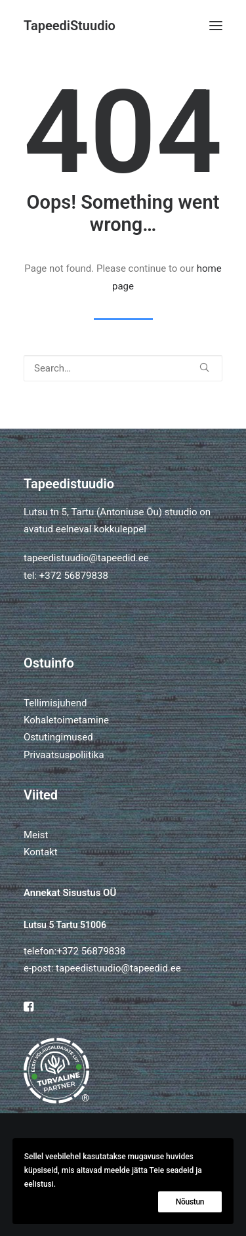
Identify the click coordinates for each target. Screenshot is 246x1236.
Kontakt (41, 852)
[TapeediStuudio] (69, 25)
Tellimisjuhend (55, 703)
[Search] (123, 368)
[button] (216, 25)
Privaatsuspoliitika (64, 755)
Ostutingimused (58, 737)
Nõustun (190, 1201)
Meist (36, 835)
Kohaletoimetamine (66, 720)
